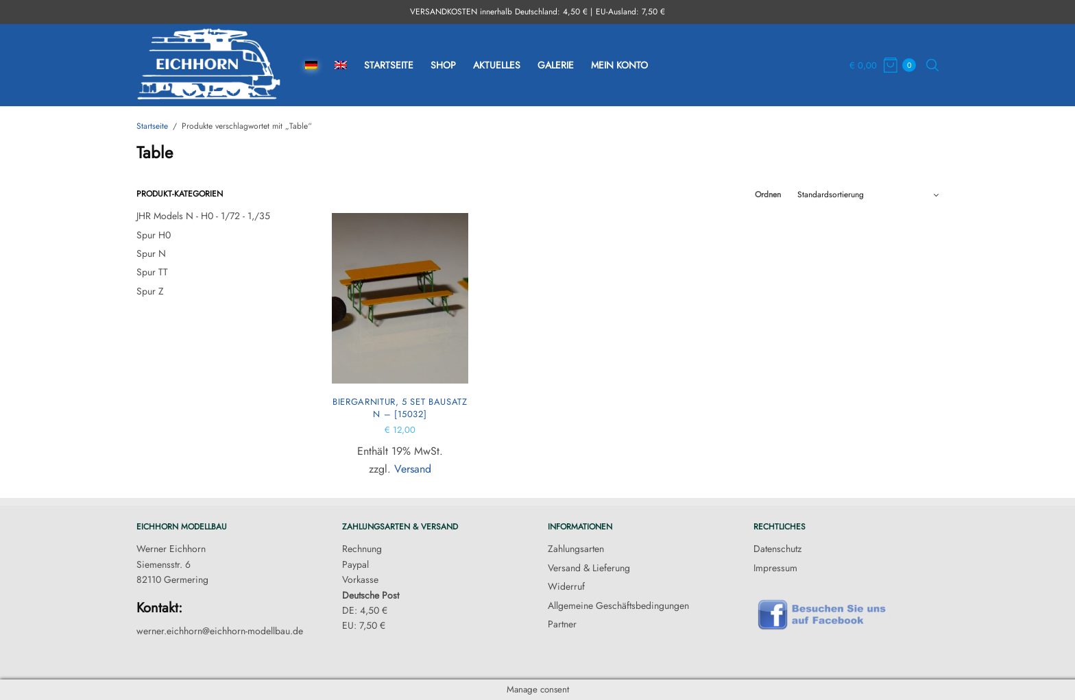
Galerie (556, 65)
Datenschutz (777, 548)
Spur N (151, 253)
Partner (562, 624)
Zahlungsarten (576, 548)
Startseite (388, 65)
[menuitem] (311, 65)
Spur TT (152, 272)
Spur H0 (153, 235)
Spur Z (150, 291)
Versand (412, 469)
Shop (443, 65)
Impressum (775, 568)
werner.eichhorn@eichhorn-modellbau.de (219, 631)
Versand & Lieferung (589, 568)
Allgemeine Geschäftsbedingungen (618, 605)
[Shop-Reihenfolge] (868, 194)
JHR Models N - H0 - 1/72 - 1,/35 (203, 216)
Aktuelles (496, 65)
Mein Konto (619, 65)
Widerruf (566, 586)
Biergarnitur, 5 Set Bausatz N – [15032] (400, 408)
